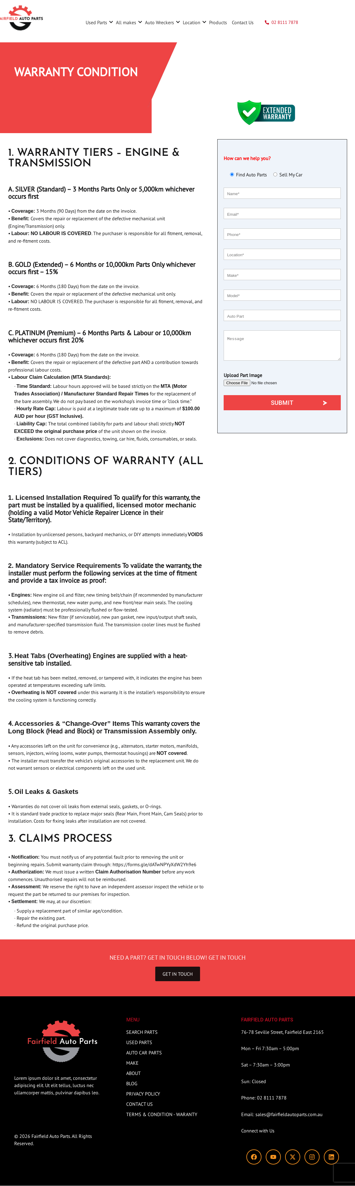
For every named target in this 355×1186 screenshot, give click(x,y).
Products (218, 22)
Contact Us (243, 22)
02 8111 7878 (284, 22)
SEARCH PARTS (316, 22)
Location (194, 22)
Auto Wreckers (162, 22)
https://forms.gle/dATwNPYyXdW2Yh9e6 (154, 864)
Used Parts (99, 22)
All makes (128, 22)
